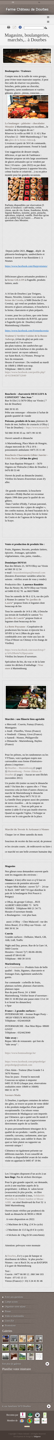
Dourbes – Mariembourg (20, 767)
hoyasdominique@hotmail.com (29, 572)
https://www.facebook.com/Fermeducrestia (27, 330)
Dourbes (11, 1255)
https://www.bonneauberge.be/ (20, 1052)
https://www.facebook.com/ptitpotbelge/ (25, 1061)
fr (13, 2)
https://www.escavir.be (37, 427)
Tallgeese (37, 1437)
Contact (14, 27)
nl (39, 2)
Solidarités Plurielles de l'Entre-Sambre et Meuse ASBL (24, 1199)
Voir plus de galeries (11, 1364)
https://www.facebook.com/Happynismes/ (26, 266)
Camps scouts (11, 1302)
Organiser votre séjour (15, 1306)
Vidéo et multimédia (14, 1316)
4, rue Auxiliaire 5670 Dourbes (16, 1406)
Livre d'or (9, 1321)
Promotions (10, 1325)
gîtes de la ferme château (21, 139)
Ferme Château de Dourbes (27, 9)
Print (9, 27)
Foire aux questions (14, 1297)
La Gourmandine (16, 967)
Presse (8, 1311)
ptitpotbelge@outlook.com (18, 1064)
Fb (20, 27)
